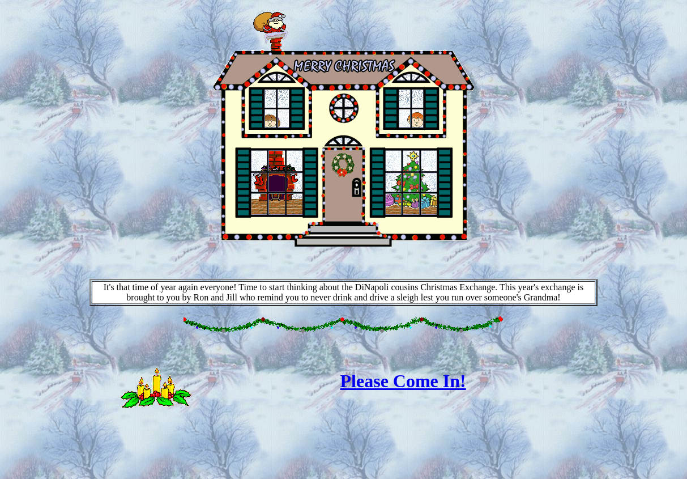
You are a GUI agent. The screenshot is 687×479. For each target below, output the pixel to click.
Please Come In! (403, 381)
